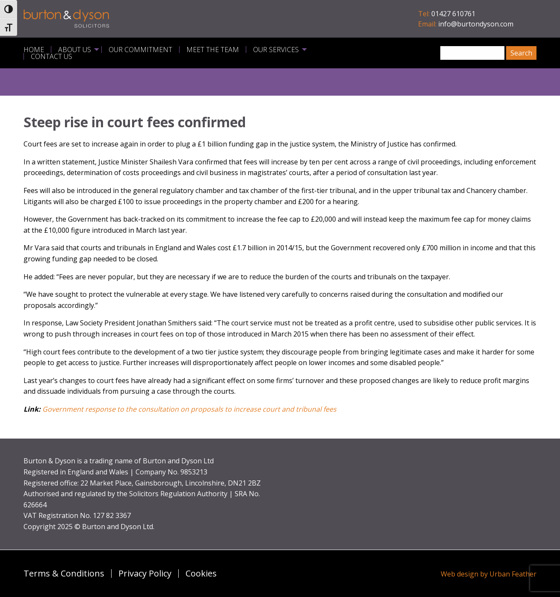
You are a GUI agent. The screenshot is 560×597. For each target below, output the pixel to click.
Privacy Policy (144, 573)
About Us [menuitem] (74, 49)
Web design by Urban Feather (488, 574)
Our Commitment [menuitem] (140, 49)
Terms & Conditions (64, 573)
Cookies (201, 573)
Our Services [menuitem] (276, 49)
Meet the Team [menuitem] (212, 49)
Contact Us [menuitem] (51, 56)
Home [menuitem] (34, 49)
